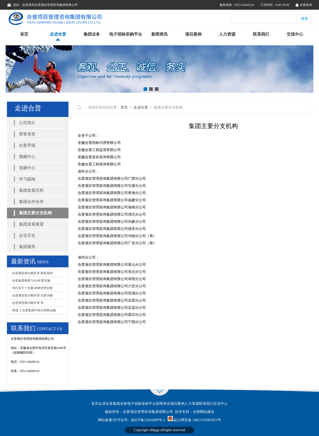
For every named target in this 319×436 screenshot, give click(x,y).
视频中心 (27, 156)
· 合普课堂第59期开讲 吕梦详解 (32, 295)
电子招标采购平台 (125, 34)
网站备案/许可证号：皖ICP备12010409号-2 (131, 420)
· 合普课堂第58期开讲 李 (27, 303)
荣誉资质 (27, 134)
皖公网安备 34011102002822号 (197, 420)
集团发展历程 (31, 190)
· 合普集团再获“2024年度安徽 (30, 280)
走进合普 (58, 34)
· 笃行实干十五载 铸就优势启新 (32, 288)
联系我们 (261, 34)
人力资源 (227, 34)
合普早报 (27, 145)
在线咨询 (306, 5)
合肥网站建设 (203, 412)
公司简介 (27, 123)
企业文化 (27, 235)
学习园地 (27, 179)
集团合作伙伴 (31, 201)
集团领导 (27, 246)
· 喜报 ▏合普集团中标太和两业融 (33, 310)
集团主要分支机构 (35, 213)
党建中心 (27, 168)
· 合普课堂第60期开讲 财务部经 (32, 273)
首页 (24, 34)
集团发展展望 (31, 224)
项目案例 (193, 34)
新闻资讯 (159, 34)
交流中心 (295, 34)
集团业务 (92, 34)
